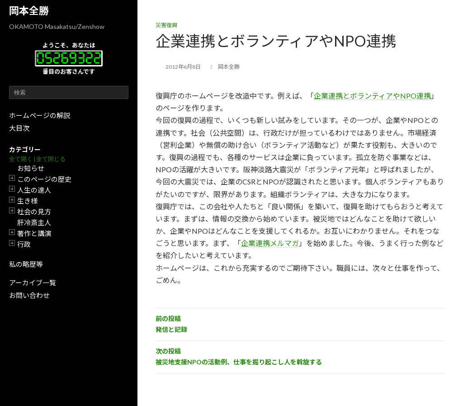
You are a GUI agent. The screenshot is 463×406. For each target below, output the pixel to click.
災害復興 (166, 25)
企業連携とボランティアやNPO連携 (372, 95)
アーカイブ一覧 (32, 283)
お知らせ (30, 168)
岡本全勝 (29, 11)
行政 (24, 244)
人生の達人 (34, 190)
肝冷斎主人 (34, 222)
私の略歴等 (26, 264)
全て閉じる (51, 159)
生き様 (27, 201)
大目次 (19, 128)
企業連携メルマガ (270, 243)
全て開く (21, 159)
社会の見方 (34, 212)
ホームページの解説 (39, 115)
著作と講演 (34, 233)
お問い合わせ (29, 295)
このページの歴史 (44, 179)
